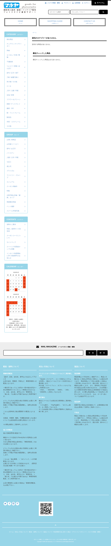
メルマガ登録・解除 (53, 3)
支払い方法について (21, 532)
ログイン (87, 3)
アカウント (67, 3)
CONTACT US (89, 22)
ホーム (35, 32)
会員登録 (77, 3)
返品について (47, 532)
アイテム (99, 3)
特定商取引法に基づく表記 (61, 532)
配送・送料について (35, 532)
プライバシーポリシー (79, 532)
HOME (20, 22)
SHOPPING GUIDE (55, 22)
